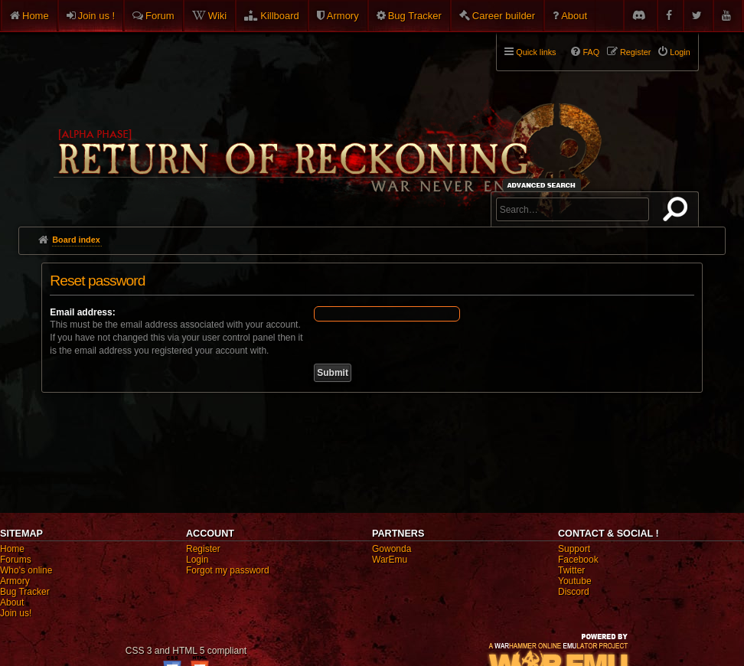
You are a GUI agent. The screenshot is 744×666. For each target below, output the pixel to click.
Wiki (217, 15)
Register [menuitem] (635, 52)
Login (197, 559)
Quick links (536, 52)
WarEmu (389, 559)
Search (678, 212)
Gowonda (391, 549)
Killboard (279, 15)
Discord (573, 591)
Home (35, 15)
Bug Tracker (415, 15)
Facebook (578, 559)
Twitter (571, 570)
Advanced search (544, 184)
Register (203, 549)
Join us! (15, 613)
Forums (15, 559)
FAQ (590, 52)
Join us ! (96, 15)
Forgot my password (227, 570)
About (574, 15)
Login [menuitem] (680, 52)
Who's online (26, 570)
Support (574, 549)
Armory (343, 15)
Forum (160, 15)
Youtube (575, 581)
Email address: (82, 312)
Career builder (503, 15)
